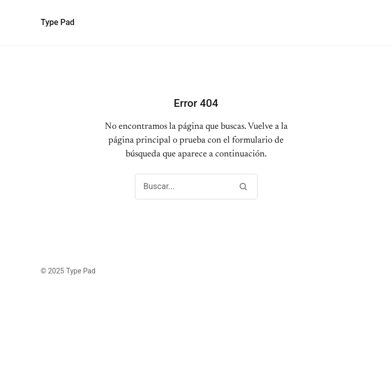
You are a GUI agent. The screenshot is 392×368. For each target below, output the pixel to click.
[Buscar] (243, 186)
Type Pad (58, 22)
